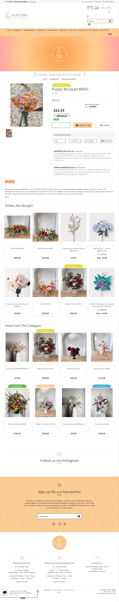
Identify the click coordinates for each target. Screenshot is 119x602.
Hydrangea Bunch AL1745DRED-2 (20, 593)
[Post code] (91, 140)
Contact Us (97, 2)
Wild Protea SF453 (17, 248)
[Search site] (110, 20)
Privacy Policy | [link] (58, 589)
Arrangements (29, 29)
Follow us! (105, 7)
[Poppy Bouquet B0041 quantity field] (61, 124)
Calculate (107, 140)
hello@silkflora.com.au (97, 571)
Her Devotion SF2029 (102, 368)
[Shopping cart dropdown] (89, 23)
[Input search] (97, 20)
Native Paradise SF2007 (17, 423)
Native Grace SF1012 (73, 303)
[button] (105, 124)
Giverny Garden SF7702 (45, 423)
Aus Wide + (93, 7)
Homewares (53, 29)
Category (17, 29)
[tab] (10, 181)
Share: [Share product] (91, 106)
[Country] (75, 140)
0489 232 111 (104, 566)
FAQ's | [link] (59, 591)
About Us (73, 29)
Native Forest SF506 (45, 248)
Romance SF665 (73, 368)
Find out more (31, 2)
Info (68, 115)
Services (64, 29)
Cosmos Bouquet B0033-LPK (17, 368)
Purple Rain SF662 (102, 423)
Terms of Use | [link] (48, 589)
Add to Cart (83, 124)
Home (9, 29)
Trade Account (85, 29)
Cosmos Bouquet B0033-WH (73, 423)
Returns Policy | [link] (69, 589)
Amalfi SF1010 (45, 303)
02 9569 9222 (108, 1)
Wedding (41, 29)
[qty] (60, 140)
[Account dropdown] (87, 1)
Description (10, 181)
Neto (114, 592)
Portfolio (95, 29)
